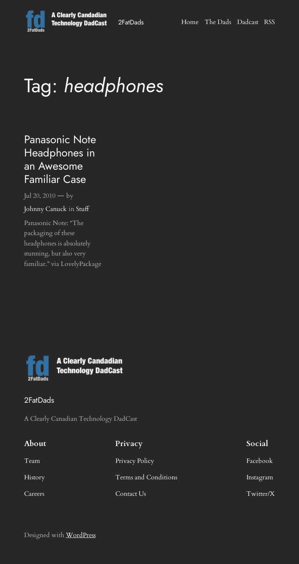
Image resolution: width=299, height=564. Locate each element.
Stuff (82, 209)
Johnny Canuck (45, 209)
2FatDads (131, 22)
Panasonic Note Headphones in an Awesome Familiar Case (60, 159)
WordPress (81, 535)
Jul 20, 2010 (39, 195)
